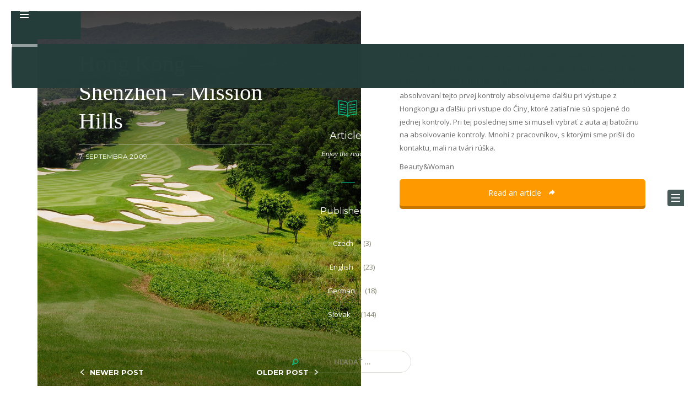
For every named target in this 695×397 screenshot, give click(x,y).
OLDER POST (282, 372)
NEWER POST (117, 372)
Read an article (522, 192)
